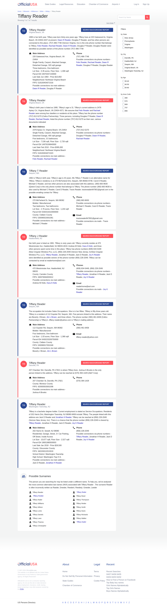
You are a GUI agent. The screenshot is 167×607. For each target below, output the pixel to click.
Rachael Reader (55, 46)
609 (126, 104)
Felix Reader (42, 46)
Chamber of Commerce (98, 4)
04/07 (108, 574)
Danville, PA (129, 58)
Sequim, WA (129, 64)
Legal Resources (66, 4)
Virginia (127, 44)
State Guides (50, 4)
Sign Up (146, 4)
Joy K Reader (94, 255)
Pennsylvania (129, 41)
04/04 (108, 577)
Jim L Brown (52, 317)
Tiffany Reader (52, 255)
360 (126, 98)
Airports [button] (115, 4)
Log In (136, 4)
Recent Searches (113, 571)
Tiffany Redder (36, 496)
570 (126, 101)
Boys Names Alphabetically (117, 591)
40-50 (127, 84)
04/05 (119, 574)
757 (126, 108)
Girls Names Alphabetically (117, 585)
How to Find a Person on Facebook (120, 580)
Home (65, 571)
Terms (96, 571)
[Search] (131, 17)
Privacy (97, 576)
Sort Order (110, 23)
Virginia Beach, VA (131, 68)
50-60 (127, 88)
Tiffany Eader (79, 522)
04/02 (119, 577)
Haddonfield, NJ (130, 61)
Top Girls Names (113, 588)
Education (81, 4)
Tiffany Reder (79, 492)
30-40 (127, 81)
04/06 (113, 574)
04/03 (113, 577)
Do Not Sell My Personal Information (78, 576)
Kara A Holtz (87, 246)
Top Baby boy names (115, 583)
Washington (129, 48)
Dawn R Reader (64, 40)
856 (126, 111)
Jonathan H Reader (64, 417)
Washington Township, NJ (134, 71)
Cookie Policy (99, 581)
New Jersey (129, 38)
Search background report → (97, 30)
